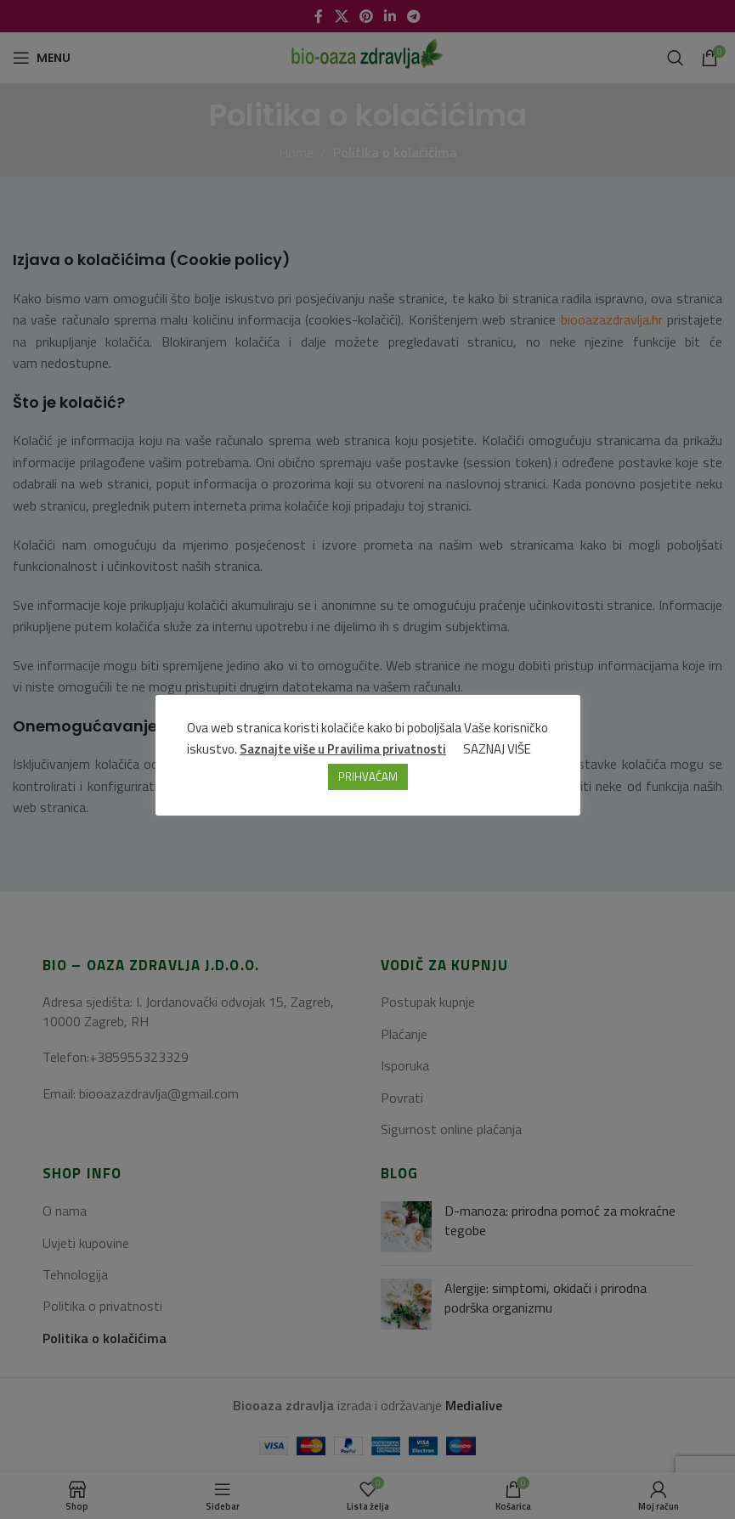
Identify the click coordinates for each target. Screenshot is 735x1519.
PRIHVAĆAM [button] (368, 776)
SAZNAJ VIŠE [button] (497, 749)
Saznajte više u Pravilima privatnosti (343, 749)
